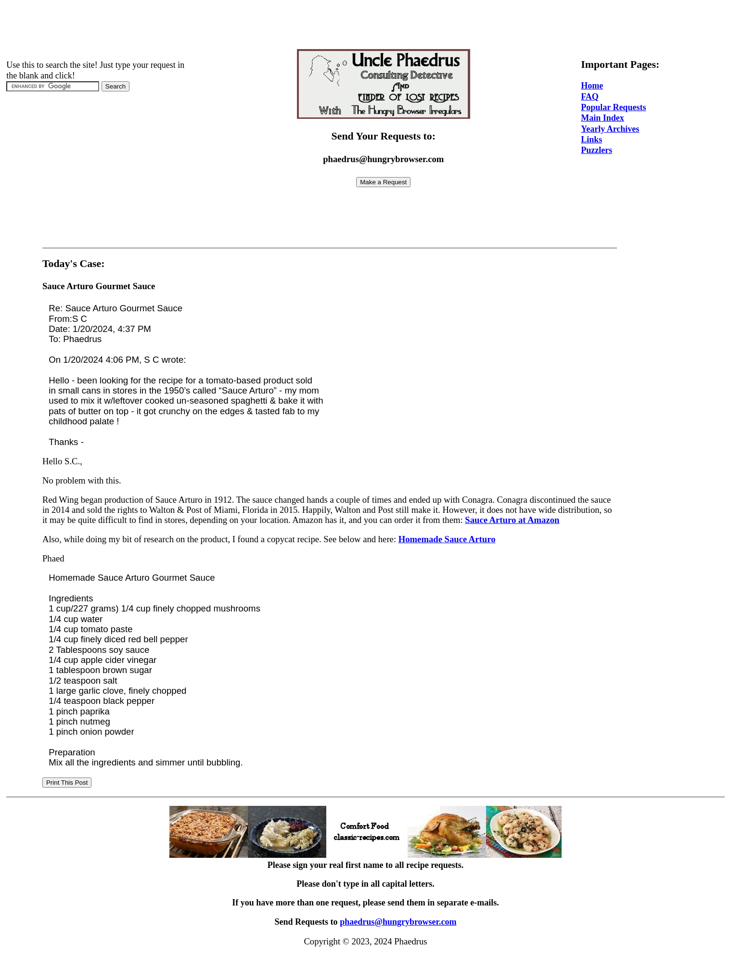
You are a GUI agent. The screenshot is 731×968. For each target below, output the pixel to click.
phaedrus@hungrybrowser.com (398, 922)
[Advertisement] (366, 25)
